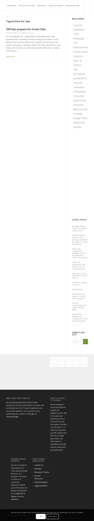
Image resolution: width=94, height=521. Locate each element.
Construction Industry (80, 54)
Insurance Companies (79, 89)
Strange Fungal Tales (80, 116)
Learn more (52, 516)
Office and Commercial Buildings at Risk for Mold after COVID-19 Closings (79, 253)
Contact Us (38, 465)
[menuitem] (12, 5)
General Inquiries (41, 482)
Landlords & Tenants (27, 33)
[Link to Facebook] (10, 27)
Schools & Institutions (79, 98)
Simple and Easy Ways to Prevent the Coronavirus (78, 296)
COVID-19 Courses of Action (79, 283)
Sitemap (37, 468)
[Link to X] (7, 27)
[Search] (7, 16)
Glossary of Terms (41, 472)
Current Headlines (78, 27)
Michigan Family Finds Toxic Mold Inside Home (79, 228)
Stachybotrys (77, 289)
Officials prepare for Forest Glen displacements (26, 29)
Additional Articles (79, 125)
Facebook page (12, 416)
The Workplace (79, 72)
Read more (11, 56)
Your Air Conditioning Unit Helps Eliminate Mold (79, 306)
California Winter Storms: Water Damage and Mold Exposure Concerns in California (80, 239)
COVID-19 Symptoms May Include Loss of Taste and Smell (78, 265)
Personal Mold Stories (80, 107)
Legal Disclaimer (40, 486)
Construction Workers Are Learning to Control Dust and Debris (80, 317)
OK (41, 516)
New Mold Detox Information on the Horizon (79, 275)
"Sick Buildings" (79, 36)
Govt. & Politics (77, 63)
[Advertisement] (83, 173)
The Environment (80, 45)
